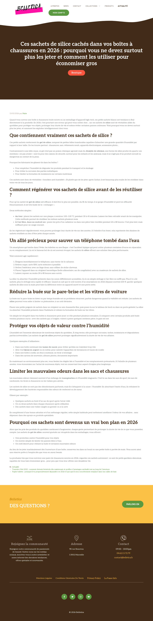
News (66, 6)
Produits (109, 6)
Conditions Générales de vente (70, 578)
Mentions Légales (44, 578)
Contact (77, 6)
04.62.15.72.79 (123, 553)
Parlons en (132, 504)
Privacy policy (94, 578)
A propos (55, 6)
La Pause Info (110, 578)
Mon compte (59, 12)
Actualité (123, 6)
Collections (94, 6)
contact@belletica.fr (123, 557)
